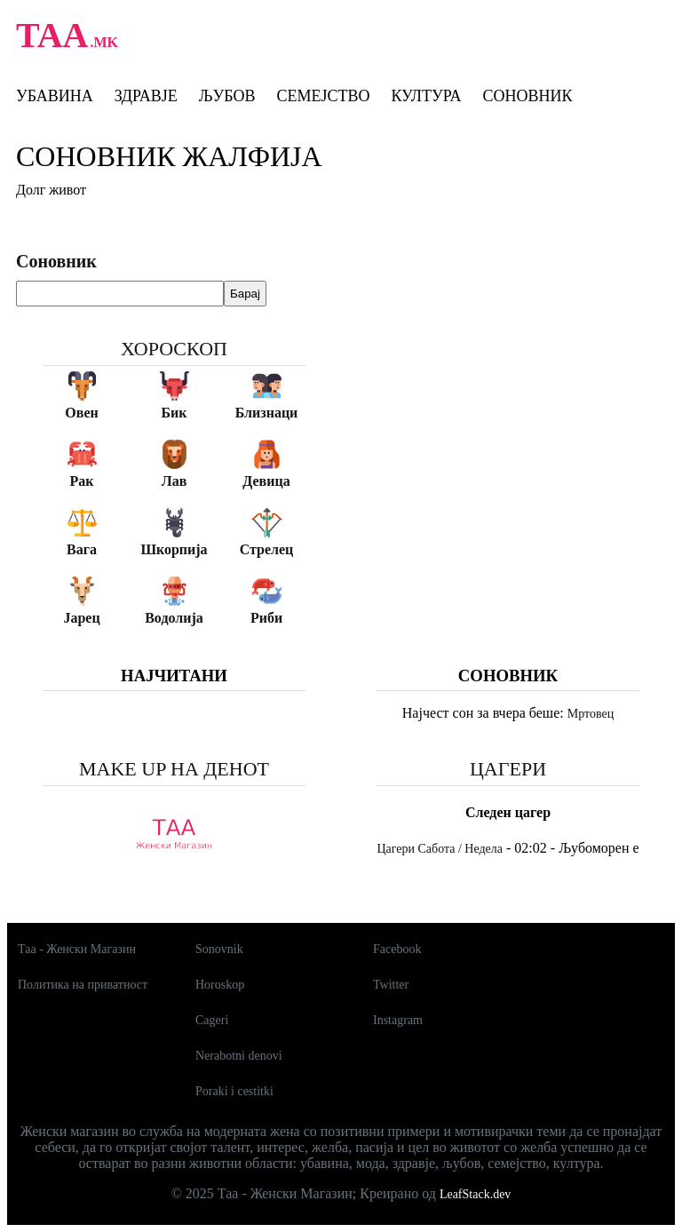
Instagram (398, 1020)
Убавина (54, 96)
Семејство (322, 96)
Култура (426, 96)
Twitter (390, 984)
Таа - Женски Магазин (77, 949)
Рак (82, 481)
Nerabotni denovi (238, 1055)
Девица (265, 481)
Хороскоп (174, 349)
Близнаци (266, 412)
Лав (174, 481)
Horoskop (219, 984)
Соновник (527, 96)
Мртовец (590, 713)
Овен (81, 412)
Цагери (508, 769)
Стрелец (267, 549)
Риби (266, 617)
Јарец (81, 617)
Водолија (174, 617)
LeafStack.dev (475, 1194)
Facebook (397, 949)
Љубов (227, 96)
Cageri (211, 1020)
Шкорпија (173, 549)
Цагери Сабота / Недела (440, 848)
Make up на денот (174, 769)
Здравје (146, 96)
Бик (173, 412)
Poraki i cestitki (234, 1091)
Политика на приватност (82, 984)
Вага (82, 549)
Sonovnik (219, 949)
